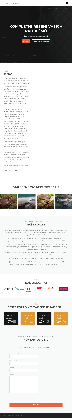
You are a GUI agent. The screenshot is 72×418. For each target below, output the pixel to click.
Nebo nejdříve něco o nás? (41, 41)
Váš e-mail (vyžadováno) (23, 362)
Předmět (23, 369)
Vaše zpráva (23, 383)
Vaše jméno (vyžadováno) (23, 355)
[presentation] (20, 398)
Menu (67, 3)
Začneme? (26, 41)
